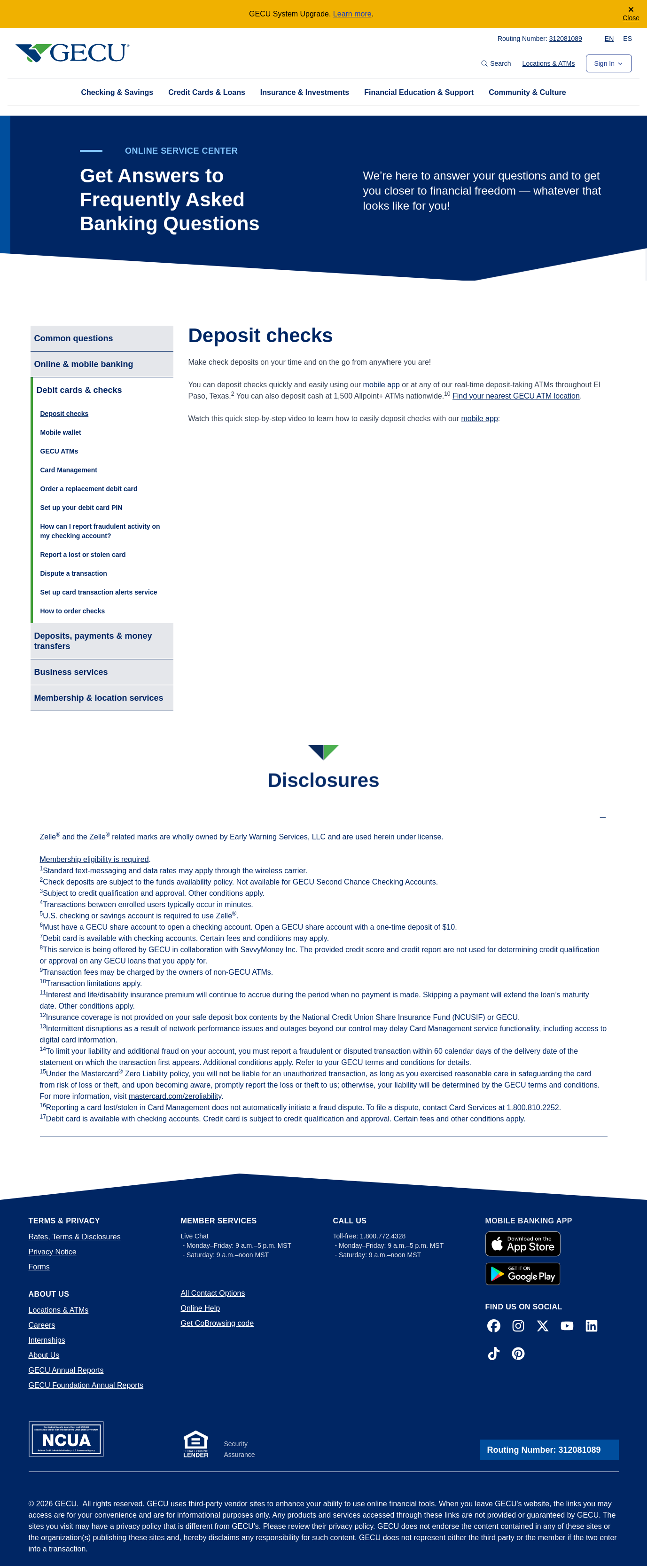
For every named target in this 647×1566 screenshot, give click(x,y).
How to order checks (72, 611)
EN (609, 38)
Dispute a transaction (73, 573)
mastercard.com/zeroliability (175, 1096)
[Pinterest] (518, 1355)
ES (627, 38)
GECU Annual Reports (66, 1370)
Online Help (200, 1308)
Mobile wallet (60, 432)
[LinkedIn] (591, 1327)
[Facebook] (493, 1327)
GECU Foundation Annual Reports (86, 1385)
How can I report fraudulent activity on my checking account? (100, 531)
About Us (44, 1355)
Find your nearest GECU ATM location (516, 396)
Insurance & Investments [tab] (304, 92)
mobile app (381, 385)
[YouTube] (567, 1327)
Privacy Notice (53, 1252)
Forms (39, 1267)
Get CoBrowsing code (217, 1323)
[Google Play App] (523, 1273)
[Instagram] (518, 1327)
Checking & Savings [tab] (117, 92)
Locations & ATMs (548, 63)
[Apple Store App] (523, 1244)
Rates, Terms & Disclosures (75, 1237)
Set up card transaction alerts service (98, 592)
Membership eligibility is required (94, 859)
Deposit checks (64, 413)
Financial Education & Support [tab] (419, 92)
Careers (42, 1325)
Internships (47, 1340)
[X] (542, 1327)
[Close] (631, 14)
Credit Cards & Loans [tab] (206, 92)
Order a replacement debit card (89, 489)
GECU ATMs (59, 451)
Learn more (352, 14)
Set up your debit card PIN (81, 507)
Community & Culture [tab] (527, 92)
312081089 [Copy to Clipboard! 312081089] (565, 38)
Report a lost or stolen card (83, 554)
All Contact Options (213, 1293)
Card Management (68, 470)
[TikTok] (493, 1355)
